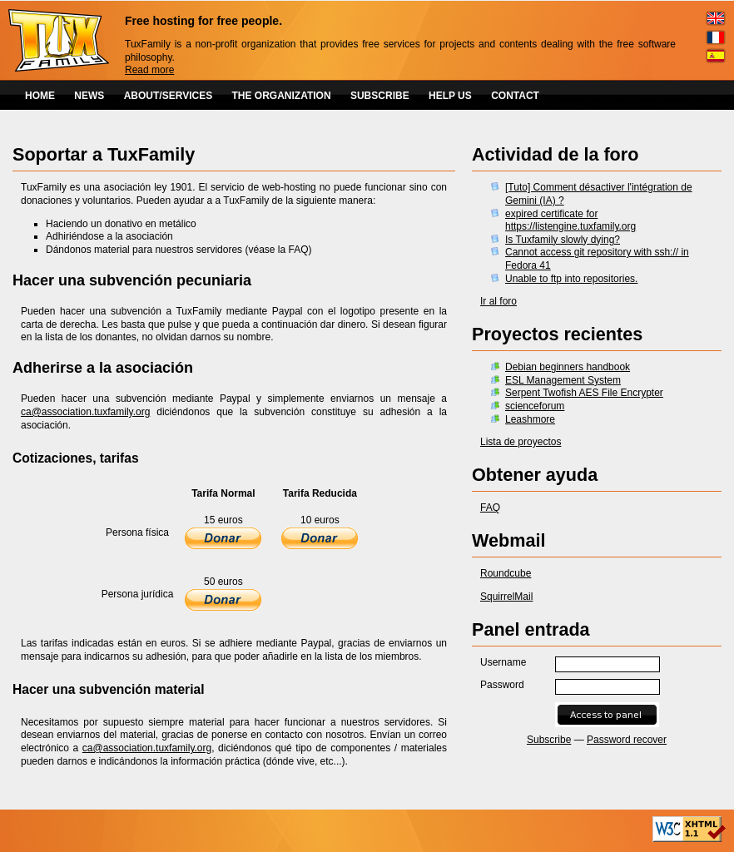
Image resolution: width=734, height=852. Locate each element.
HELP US (450, 96)
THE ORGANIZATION (281, 96)
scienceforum (534, 406)
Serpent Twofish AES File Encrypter (584, 393)
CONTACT (515, 96)
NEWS (89, 96)
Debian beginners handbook (567, 367)
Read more (149, 70)
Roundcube (505, 573)
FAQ (490, 507)
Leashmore (530, 419)
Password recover (627, 740)
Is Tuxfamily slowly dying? (562, 239)
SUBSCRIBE (379, 96)
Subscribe (549, 740)
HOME (40, 96)
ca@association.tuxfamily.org (85, 412)
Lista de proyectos (520, 442)
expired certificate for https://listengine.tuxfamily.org (570, 220)
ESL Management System (563, 380)
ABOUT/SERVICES (168, 96)
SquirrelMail (506, 596)
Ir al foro (498, 301)
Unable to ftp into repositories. (571, 279)
